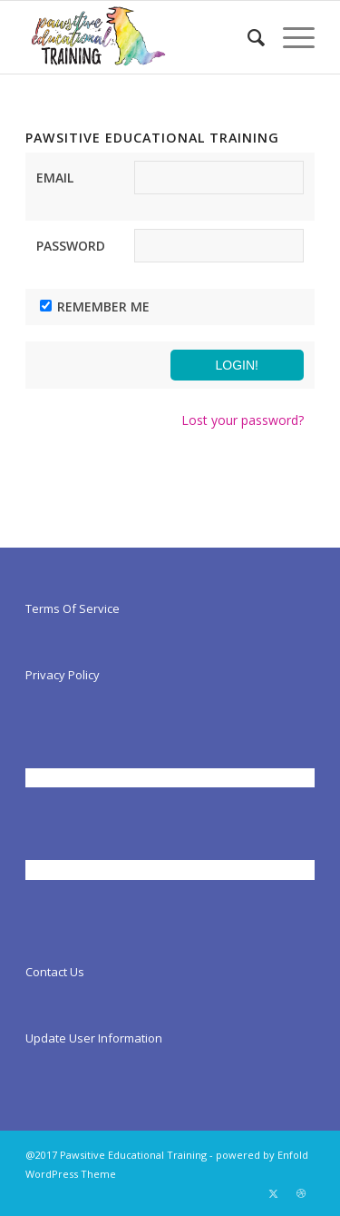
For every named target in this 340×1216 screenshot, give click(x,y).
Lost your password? (242, 420)
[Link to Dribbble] (301, 1193)
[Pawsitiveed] (141, 37)
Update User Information (93, 1038)
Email (54, 177)
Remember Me (103, 306)
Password (70, 245)
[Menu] (290, 37)
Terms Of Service (72, 608)
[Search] (247, 37)
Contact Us (54, 972)
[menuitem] (247, 37)
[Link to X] (273, 1193)
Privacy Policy (62, 675)
